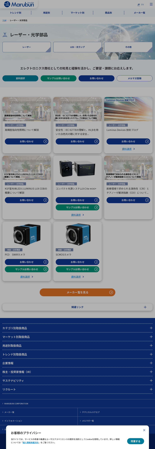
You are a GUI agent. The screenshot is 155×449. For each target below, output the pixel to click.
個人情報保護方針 (30, 442)
